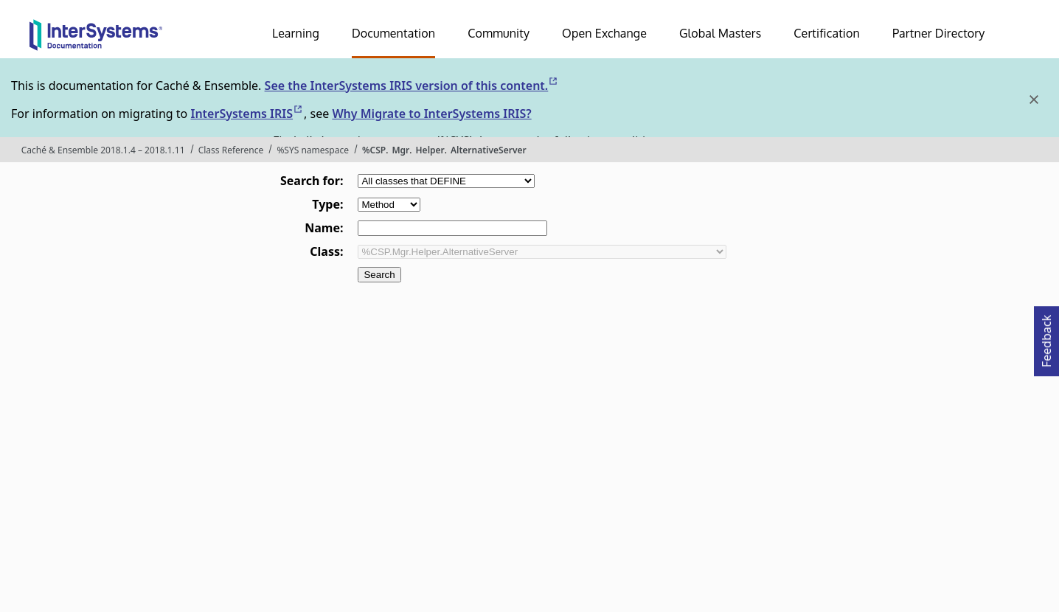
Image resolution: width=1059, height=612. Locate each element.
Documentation (393, 33)
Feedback (1046, 336)
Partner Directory (938, 33)
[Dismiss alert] (1033, 99)
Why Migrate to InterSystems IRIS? (431, 113)
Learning (295, 33)
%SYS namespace (313, 150)
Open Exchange (604, 33)
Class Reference (231, 150)
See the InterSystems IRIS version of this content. (412, 85)
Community (499, 33)
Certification (827, 33)
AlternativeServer (489, 150)
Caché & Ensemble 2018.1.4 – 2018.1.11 (103, 150)
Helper (430, 150)
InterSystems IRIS (247, 113)
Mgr (400, 150)
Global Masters (720, 33)
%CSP (374, 150)
